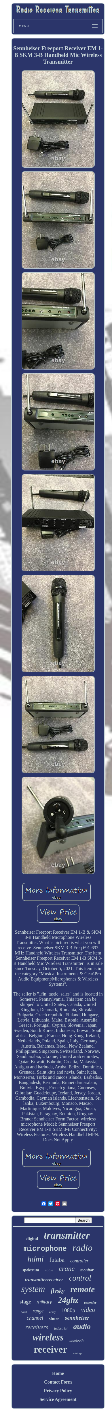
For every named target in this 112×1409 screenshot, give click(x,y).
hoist (24, 1312)
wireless (48, 1337)
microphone (45, 1249)
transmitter (67, 1235)
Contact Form (58, 1382)
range (38, 1310)
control (80, 1278)
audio (82, 1326)
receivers (36, 1327)
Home (58, 1373)
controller (79, 1260)
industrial (61, 1329)
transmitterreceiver (44, 1279)
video (88, 1309)
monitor (87, 1270)
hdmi (36, 1258)
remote (82, 1289)
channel (35, 1318)
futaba (57, 1259)
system (33, 1289)
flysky (57, 1291)
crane (67, 1268)
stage (25, 1302)
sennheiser (77, 1318)
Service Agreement (57, 1399)
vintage (77, 1353)
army (52, 1312)
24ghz (68, 1300)
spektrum (30, 1270)
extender (90, 1303)
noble (49, 1270)
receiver (50, 1349)
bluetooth (76, 1340)
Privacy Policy (58, 1390)
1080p (68, 1310)
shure (54, 1318)
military (44, 1302)
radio (82, 1247)
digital (32, 1238)
